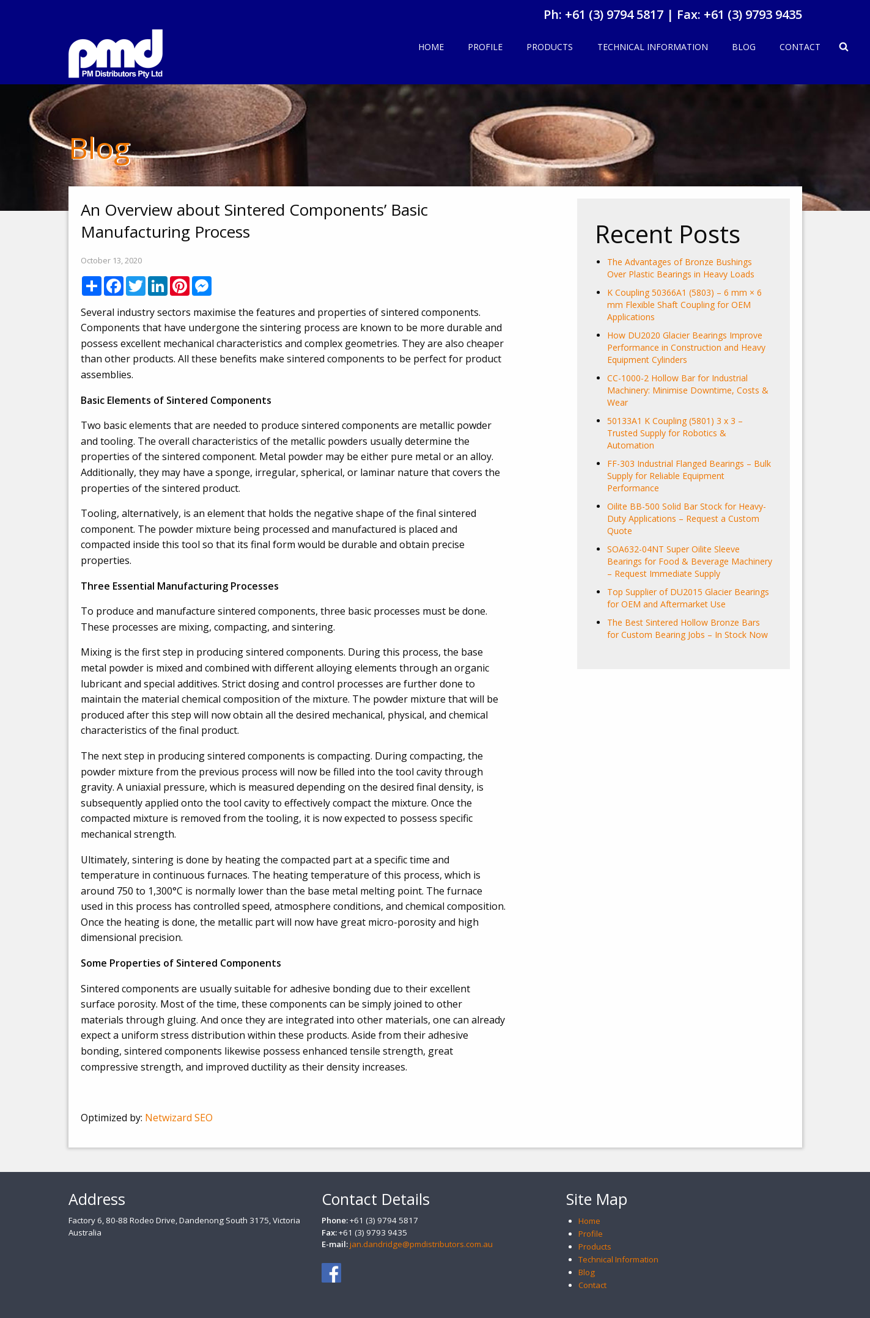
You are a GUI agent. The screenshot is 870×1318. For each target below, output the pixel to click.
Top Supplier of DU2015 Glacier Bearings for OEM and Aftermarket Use (688, 598)
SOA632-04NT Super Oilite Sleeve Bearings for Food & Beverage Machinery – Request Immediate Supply (689, 561)
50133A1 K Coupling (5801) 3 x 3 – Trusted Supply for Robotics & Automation (675, 433)
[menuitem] (430, 47)
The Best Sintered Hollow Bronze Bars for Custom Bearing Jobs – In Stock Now (687, 628)
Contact (800, 47)
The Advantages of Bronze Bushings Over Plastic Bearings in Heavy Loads (680, 268)
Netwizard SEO (179, 1117)
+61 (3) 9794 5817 (614, 14)
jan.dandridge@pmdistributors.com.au (421, 1244)
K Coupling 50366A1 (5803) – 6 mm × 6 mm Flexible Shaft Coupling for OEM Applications (684, 305)
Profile (485, 47)
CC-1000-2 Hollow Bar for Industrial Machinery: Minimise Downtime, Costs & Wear (688, 390)
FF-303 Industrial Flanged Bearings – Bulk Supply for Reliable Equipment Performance (689, 476)
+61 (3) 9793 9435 (753, 14)
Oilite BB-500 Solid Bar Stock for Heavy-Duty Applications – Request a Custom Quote (686, 518)
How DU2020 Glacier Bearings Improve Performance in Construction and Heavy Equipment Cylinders (686, 347)
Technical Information (652, 47)
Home (431, 47)
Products (549, 47)
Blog (744, 47)
